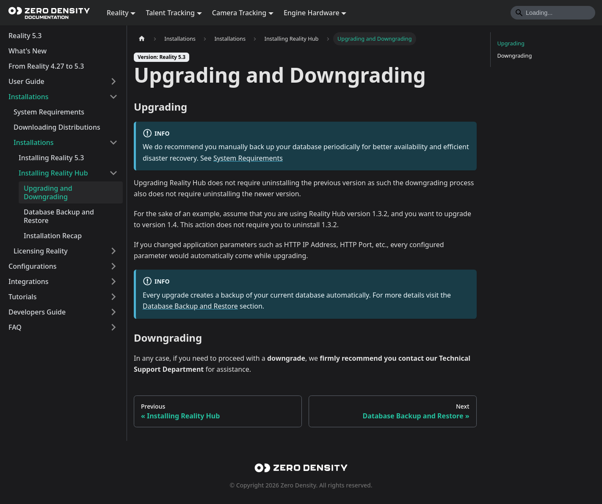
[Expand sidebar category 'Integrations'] (113, 281)
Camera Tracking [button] (239, 12)
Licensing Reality (41, 251)
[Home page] (142, 38)
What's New (27, 51)
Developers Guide (37, 312)
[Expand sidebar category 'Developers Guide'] (113, 312)
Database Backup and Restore (59, 216)
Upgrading (511, 43)
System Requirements (49, 112)
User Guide (26, 81)
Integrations (28, 281)
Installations (28, 96)
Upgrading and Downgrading (48, 192)
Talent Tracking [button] (170, 12)
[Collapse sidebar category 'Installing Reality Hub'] (113, 173)
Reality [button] (118, 12)
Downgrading (514, 55)
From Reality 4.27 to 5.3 (46, 66)
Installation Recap (53, 235)
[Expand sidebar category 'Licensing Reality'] (113, 251)
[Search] (553, 12)
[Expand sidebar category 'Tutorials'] (113, 297)
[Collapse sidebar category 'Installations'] (113, 96)
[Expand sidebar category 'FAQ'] (113, 327)
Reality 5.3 (24, 35)
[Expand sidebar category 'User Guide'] (113, 81)
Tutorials (22, 296)
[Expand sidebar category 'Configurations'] (113, 266)
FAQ (15, 327)
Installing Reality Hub (53, 173)
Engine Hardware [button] (312, 12)
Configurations (32, 266)
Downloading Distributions (57, 127)
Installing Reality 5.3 (51, 157)
